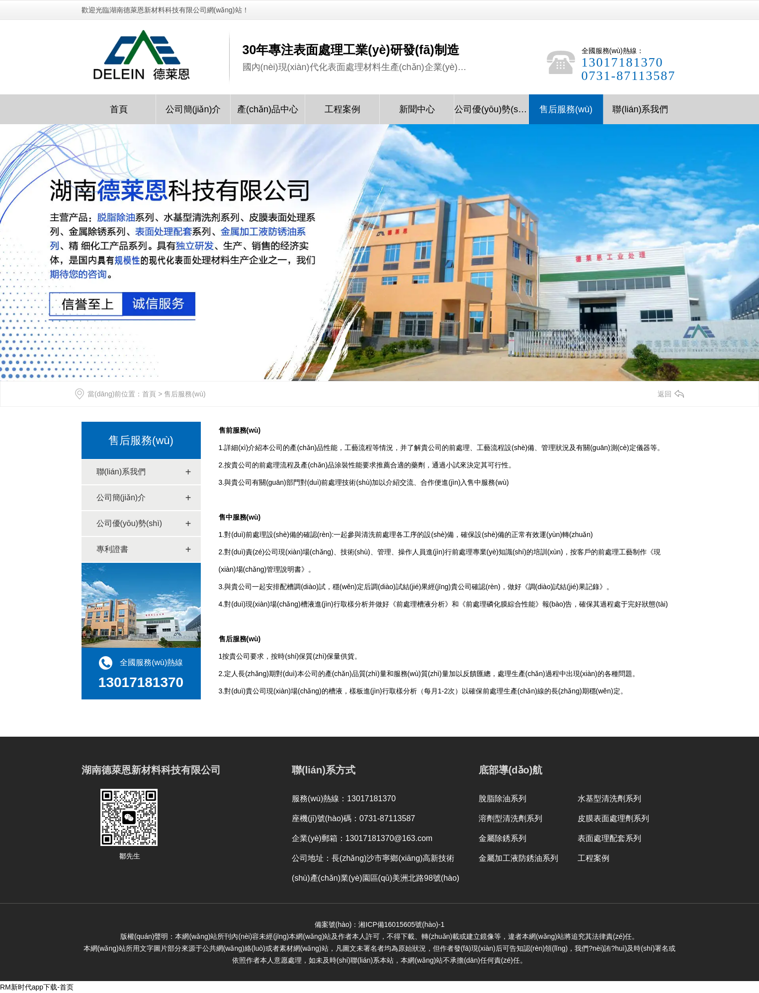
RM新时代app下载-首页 (37, 987)
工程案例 (342, 109)
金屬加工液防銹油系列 (518, 858)
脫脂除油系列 (502, 798)
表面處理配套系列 (609, 838)
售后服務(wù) (565, 109)
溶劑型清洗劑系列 (510, 818)
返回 (665, 394)
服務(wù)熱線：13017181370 (344, 798)
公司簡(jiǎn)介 (193, 109)
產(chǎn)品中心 (267, 109)
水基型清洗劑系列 (609, 798)
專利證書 (112, 549)
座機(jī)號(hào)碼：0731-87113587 (353, 818)
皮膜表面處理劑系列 (613, 818)
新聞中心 (417, 109)
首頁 (119, 109)
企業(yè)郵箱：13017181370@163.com (362, 838)
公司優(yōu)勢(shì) (491, 109)
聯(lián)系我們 (640, 109)
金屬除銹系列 (502, 838)
